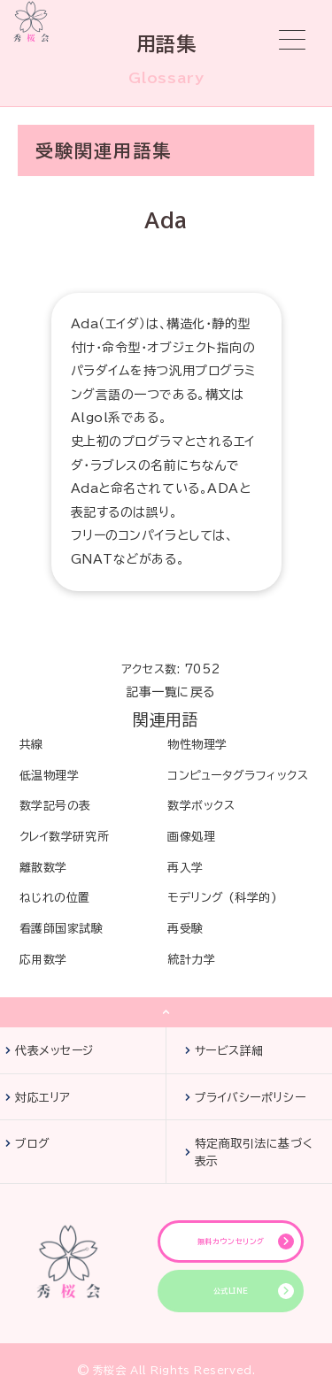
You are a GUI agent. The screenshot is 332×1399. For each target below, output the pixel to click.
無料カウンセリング (231, 1241)
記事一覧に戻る (170, 692)
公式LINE (231, 1291)
